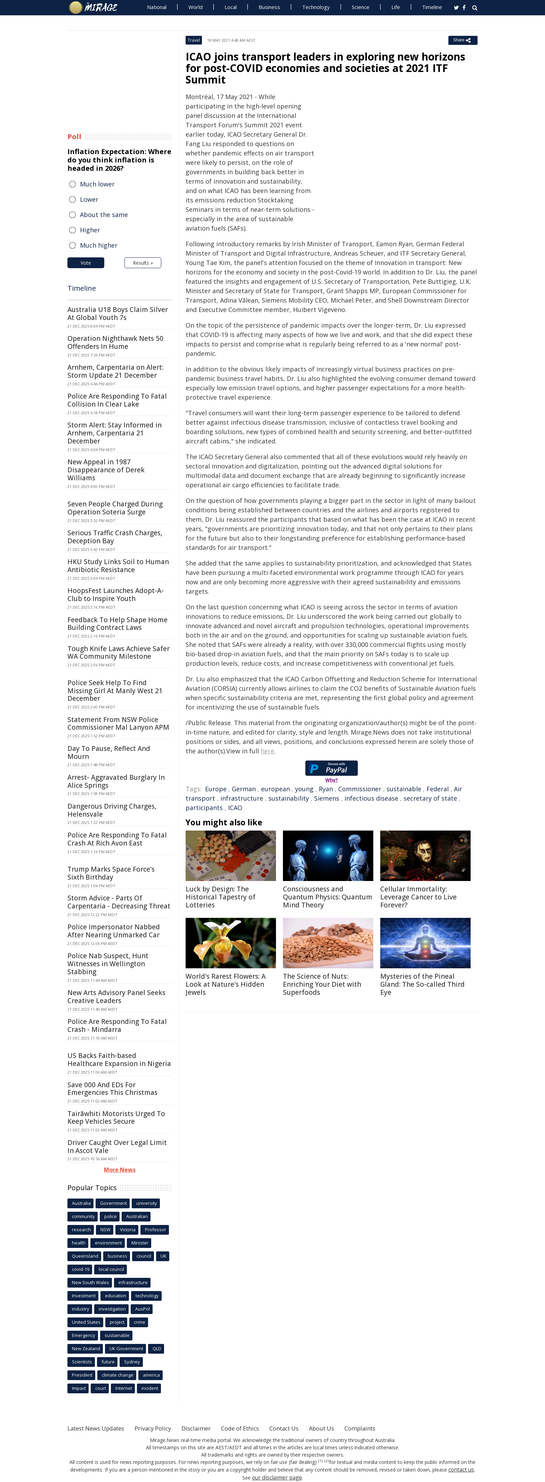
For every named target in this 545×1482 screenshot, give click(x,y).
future (108, 1362)
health (79, 1243)
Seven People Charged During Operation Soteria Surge (115, 507)
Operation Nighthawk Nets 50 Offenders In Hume (115, 342)
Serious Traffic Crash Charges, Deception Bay (114, 536)
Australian (137, 1216)
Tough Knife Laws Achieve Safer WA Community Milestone (118, 652)
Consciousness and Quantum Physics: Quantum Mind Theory (327, 897)
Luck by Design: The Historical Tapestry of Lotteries (220, 897)
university (146, 1203)
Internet (123, 1388)
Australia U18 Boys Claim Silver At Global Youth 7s (117, 313)
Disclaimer (209, 1428)
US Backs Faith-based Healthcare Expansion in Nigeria (119, 1059)
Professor (155, 1229)
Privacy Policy (163, 1428)
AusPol (142, 1309)
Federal (437, 789)
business (117, 1256)
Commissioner (359, 789)
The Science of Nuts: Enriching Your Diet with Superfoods (322, 984)
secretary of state (430, 798)
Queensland (85, 1256)
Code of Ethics (256, 1428)
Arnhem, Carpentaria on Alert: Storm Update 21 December (115, 371)
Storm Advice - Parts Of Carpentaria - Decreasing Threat (118, 902)
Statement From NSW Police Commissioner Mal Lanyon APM (118, 723)
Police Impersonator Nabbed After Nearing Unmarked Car (113, 930)
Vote (86, 262)
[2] (326, 1461)
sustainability (288, 798)
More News (120, 1169)
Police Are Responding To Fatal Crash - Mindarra (117, 1025)
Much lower (97, 184)
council (144, 1256)
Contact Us (305, 1428)
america (151, 1375)
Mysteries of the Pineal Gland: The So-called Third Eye (422, 984)
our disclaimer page (277, 1476)
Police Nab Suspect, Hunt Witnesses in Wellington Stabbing (107, 963)
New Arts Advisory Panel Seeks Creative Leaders (116, 996)
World (195, 6)
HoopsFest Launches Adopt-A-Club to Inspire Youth (115, 594)
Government (113, 1203)
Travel (194, 40)
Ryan (326, 789)
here (267, 751)
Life (395, 6)
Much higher (98, 245)
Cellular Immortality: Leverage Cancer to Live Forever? (418, 897)
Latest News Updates (99, 1428)
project (117, 1322)
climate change (117, 1375)
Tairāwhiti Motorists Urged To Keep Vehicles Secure (116, 1117)
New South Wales (90, 1282)
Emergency (83, 1335)
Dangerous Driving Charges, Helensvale (111, 810)
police (110, 1216)
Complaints (388, 1428)
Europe (216, 789)
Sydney (132, 1362)
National (156, 6)
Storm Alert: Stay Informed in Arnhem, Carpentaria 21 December (114, 433)
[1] (321, 1461)
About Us (346, 1428)
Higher (90, 230)
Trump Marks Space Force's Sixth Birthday (111, 873)
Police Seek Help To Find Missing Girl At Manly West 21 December (115, 690)
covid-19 (80, 1269)
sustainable (404, 789)
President (82, 1375)
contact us (461, 1469)
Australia (81, 1203)
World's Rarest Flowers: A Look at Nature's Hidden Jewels (226, 984)
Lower (89, 199)
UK (163, 1256)
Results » (143, 262)
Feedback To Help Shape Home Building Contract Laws (117, 623)
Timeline (432, 6)
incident (149, 1388)
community (83, 1216)
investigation (112, 1309)
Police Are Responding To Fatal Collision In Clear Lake (117, 400)
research (81, 1229)
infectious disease (371, 798)
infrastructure (241, 798)
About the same (104, 214)
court (100, 1388)
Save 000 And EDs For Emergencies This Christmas (112, 1088)
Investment (84, 1295)
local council (111, 1269)
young (304, 789)
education (115, 1295)
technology (147, 1295)
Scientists (82, 1362)
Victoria (128, 1229)
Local (231, 6)
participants (204, 807)
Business (269, 6)
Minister (139, 1243)
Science (360, 6)
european (275, 789)
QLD (157, 1348)
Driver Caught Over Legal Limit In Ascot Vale (117, 1146)
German (244, 789)
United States (86, 1322)
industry (80, 1309)
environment (108, 1243)
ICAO (235, 807)
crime (139, 1322)
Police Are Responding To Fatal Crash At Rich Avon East (117, 839)
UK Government (126, 1348)
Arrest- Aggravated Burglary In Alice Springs (116, 781)
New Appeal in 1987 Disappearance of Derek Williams (106, 469)
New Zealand (86, 1348)
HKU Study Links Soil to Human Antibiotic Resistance (118, 565)
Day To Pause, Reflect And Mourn (108, 752)
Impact (79, 1388)
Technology (316, 6)
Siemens (326, 798)
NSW (105, 1229)
